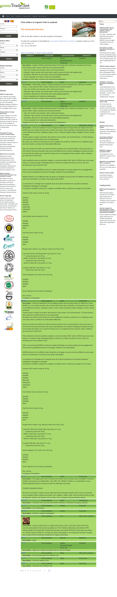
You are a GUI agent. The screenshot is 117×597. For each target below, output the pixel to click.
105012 (24, 101)
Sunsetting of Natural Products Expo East (106, 137)
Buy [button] (8, 16)
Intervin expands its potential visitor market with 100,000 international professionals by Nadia (107, 210)
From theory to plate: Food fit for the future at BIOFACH (107, 49)
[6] (49, 570)
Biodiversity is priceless (7, 154)
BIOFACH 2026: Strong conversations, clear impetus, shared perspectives (107, 30)
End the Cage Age (5, 195)
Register (34, 16)
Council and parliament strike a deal (107, 101)
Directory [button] (18, 16)
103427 (24, 505)
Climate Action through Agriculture (7, 112)
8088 (23, 516)
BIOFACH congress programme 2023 (106, 151)
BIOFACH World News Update (106, 126)
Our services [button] (42, 16)
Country (2, 43)
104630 (24, 125)
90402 (23, 563)
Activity (2, 47)
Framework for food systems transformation (7, 133)
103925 (24, 476)
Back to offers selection (45, 53)
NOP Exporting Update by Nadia (107, 189)
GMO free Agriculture (6, 94)
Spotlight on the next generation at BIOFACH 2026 (107, 83)
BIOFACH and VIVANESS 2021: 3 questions (107, 162)
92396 (23, 543)
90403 (23, 558)
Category (2, 52)
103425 (24, 511)
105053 (24, 58)
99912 (23, 537)
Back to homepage (27, 53)
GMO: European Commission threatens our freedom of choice (8, 175)
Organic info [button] (26, 16)
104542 (24, 301)
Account (2, 23)
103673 (24, 500)
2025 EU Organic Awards (107, 66)
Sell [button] (12, 16)
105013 (24, 82)
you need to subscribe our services (63, 41)
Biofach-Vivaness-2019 (107, 172)
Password (2, 28)
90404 (23, 553)
